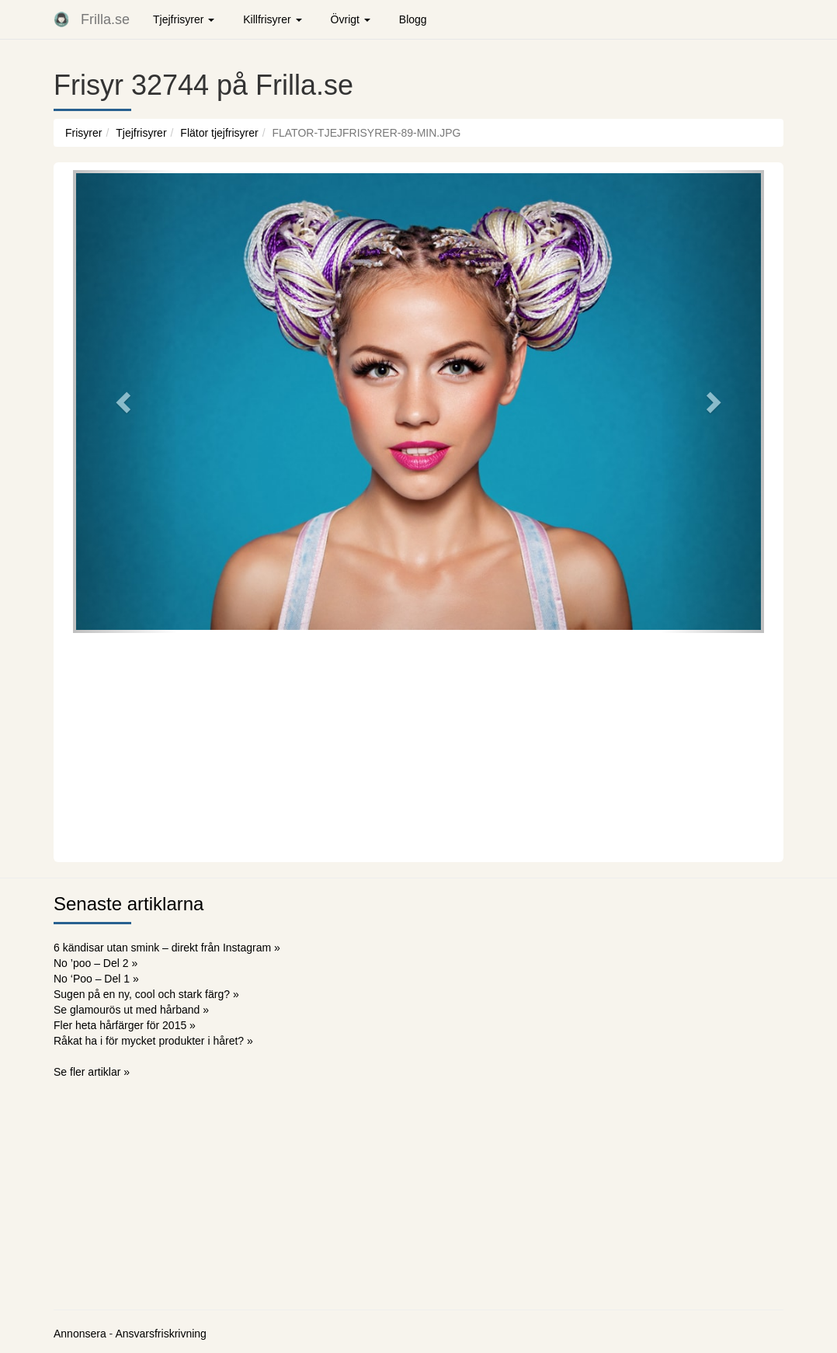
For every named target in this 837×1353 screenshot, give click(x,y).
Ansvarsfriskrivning (160, 1333)
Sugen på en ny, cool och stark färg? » (146, 994)
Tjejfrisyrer (141, 133)
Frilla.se (105, 19)
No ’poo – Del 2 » (95, 963)
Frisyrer (83, 133)
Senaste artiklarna (128, 903)
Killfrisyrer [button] (272, 19)
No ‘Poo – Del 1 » (96, 978)
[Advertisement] (418, 745)
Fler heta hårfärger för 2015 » (125, 1025)
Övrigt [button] (350, 19)
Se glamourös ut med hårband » (131, 1009)
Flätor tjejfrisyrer (219, 133)
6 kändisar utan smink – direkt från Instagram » (167, 947)
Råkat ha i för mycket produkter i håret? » (153, 1041)
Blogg (413, 19)
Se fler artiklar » (92, 1072)
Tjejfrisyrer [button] (183, 19)
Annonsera (80, 1333)
